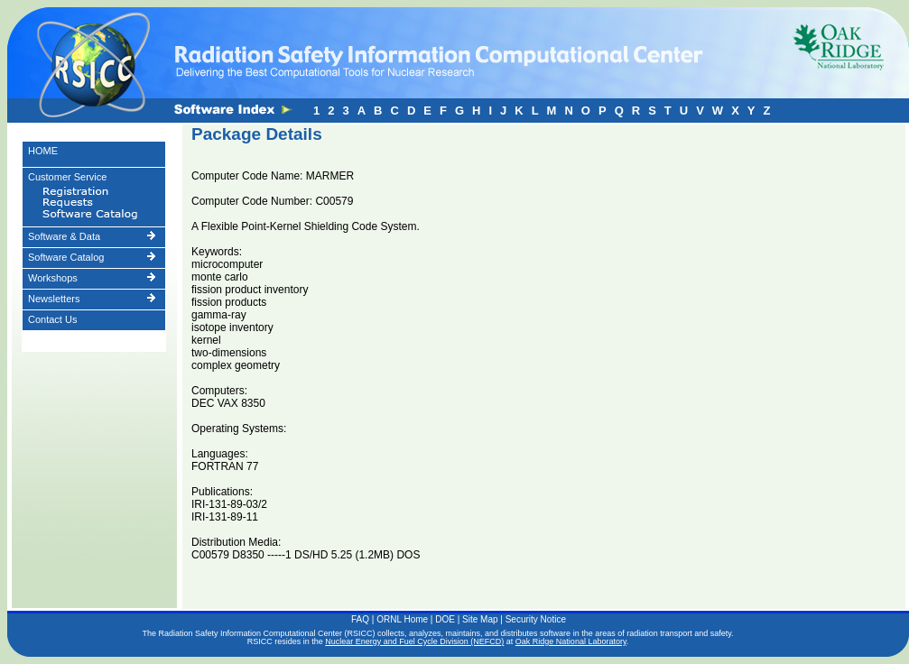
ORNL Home (402, 619)
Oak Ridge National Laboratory (570, 641)
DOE (445, 619)
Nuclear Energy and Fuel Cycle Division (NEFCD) (414, 641)
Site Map (479, 619)
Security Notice (536, 619)
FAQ (360, 619)
